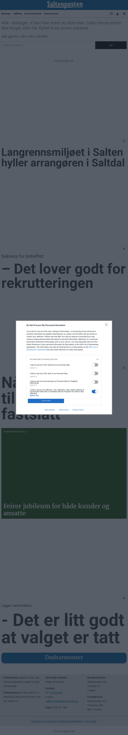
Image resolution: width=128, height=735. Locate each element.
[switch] (95, 365)
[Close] (107, 325)
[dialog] (64, 368)
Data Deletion (49, 410)
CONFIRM (46, 401)
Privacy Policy (78, 410)
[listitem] (64, 359)
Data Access (64, 410)
